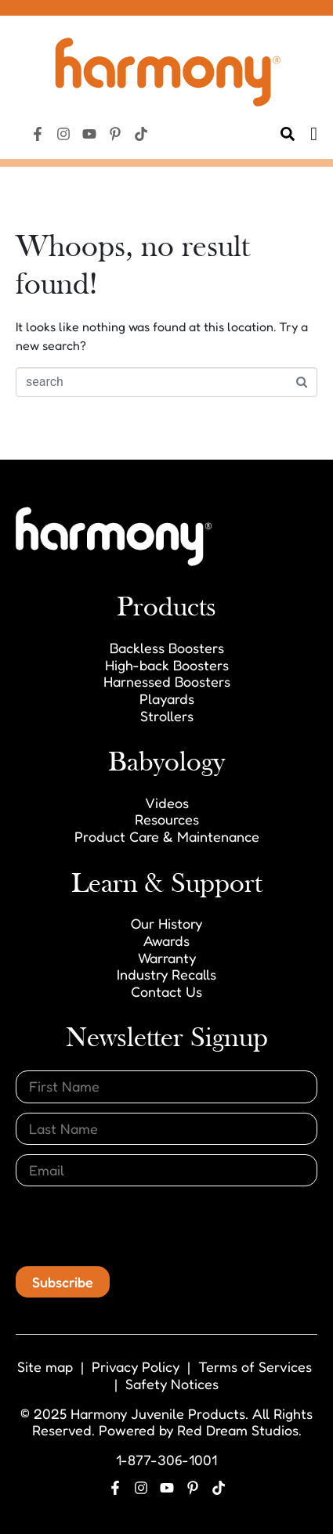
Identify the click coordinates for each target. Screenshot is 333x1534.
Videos (167, 802)
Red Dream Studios (238, 1429)
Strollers (167, 715)
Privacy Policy (135, 1366)
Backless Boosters (167, 647)
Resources (167, 819)
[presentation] (135, 1226)
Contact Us (166, 991)
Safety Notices (172, 1383)
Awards (166, 940)
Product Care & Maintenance (166, 836)
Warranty (167, 957)
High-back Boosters (167, 664)
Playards (166, 698)
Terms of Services (255, 1366)
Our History (166, 923)
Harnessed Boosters (166, 681)
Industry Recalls (166, 974)
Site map (45, 1366)
